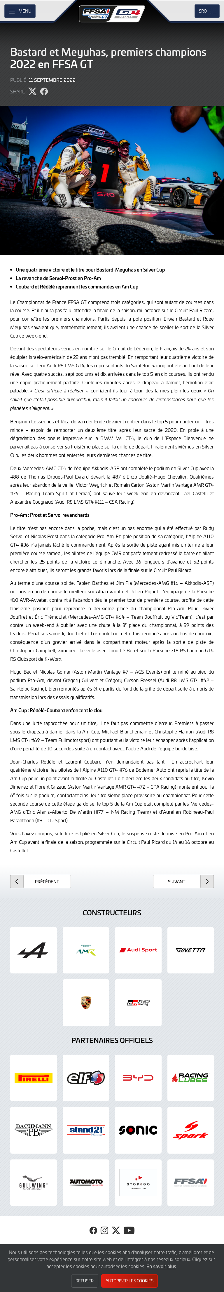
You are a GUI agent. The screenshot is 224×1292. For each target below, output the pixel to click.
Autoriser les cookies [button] (129, 1281)
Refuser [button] (85, 1281)
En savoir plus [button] (161, 1266)
